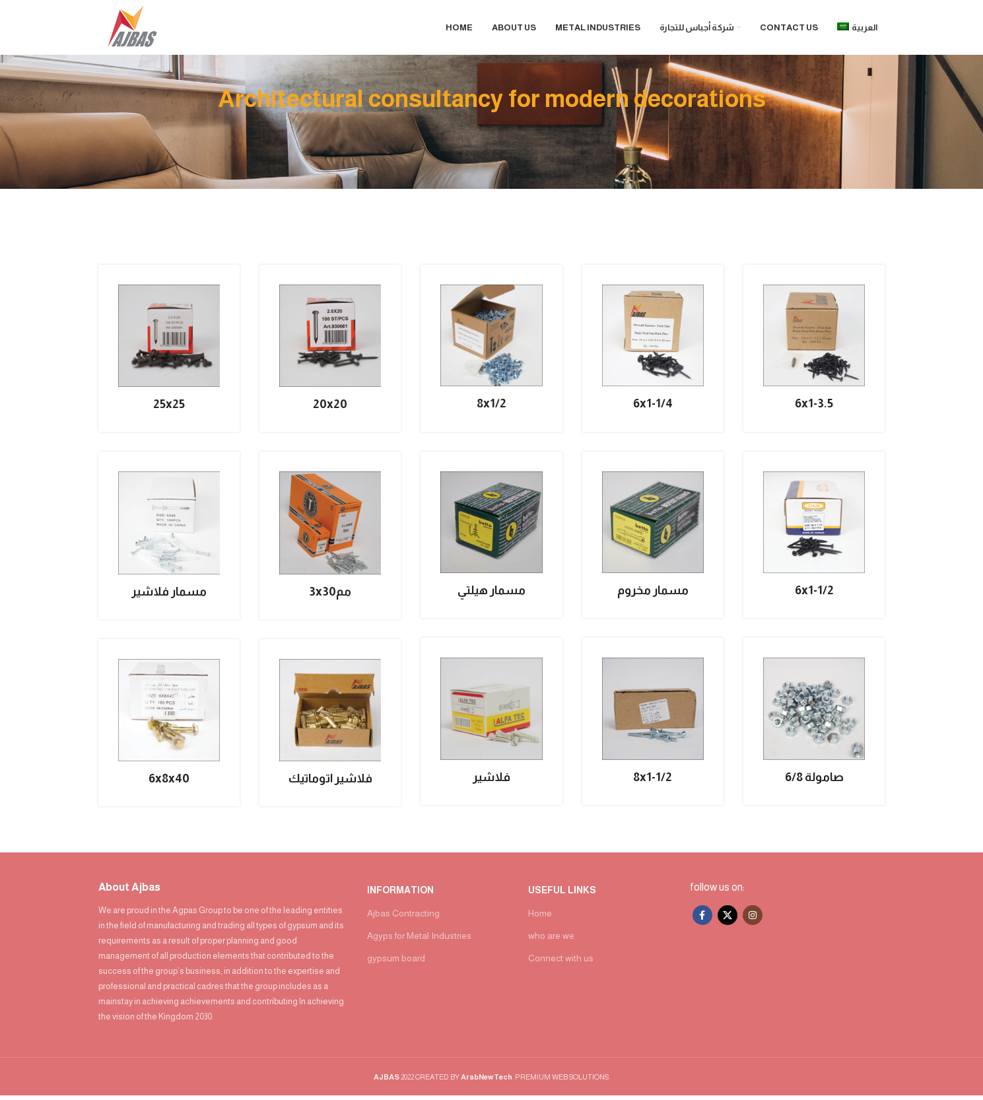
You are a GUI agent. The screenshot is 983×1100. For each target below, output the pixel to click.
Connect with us (560, 962)
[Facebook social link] (702, 920)
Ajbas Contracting (403, 917)
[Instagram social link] (753, 920)
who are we (551, 939)
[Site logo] (136, 29)
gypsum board (396, 962)
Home (540, 917)
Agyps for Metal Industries (419, 939)
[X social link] (727, 920)
